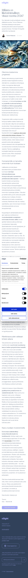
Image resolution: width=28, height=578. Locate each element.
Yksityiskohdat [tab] (14, 263)
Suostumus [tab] (5, 263)
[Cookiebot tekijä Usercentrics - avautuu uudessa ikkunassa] (20, 259)
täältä (14, 565)
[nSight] (5, 3)
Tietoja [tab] (23, 263)
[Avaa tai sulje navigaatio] (24, 2)
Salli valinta (14, 313)
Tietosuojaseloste (9, 571)
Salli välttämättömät (14, 318)
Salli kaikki (14, 309)
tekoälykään (8, 441)
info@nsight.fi (5, 529)
